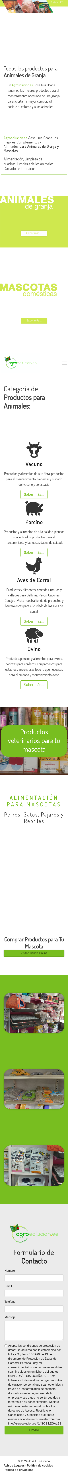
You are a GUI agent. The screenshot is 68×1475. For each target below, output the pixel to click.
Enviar (34, 1430)
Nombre (10, 1270)
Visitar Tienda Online (34, 953)
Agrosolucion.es (22, 85)
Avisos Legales (14, 1465)
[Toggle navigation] (64, 363)
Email (8, 1286)
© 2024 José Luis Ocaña (34, 1461)
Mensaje (10, 1317)
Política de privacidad (19, 1469)
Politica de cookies (40, 1465)
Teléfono (10, 1301)
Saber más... (34, 494)
